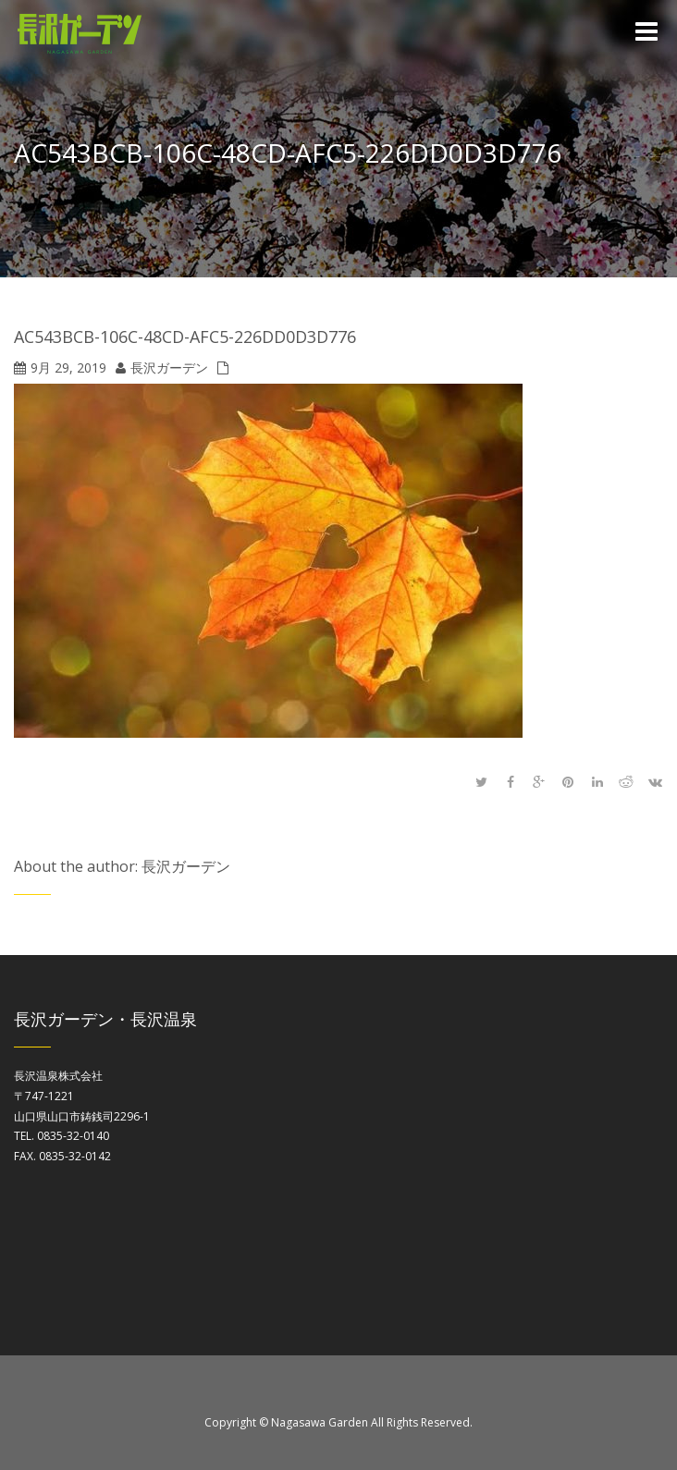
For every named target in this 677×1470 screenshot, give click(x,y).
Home (637, 156)
